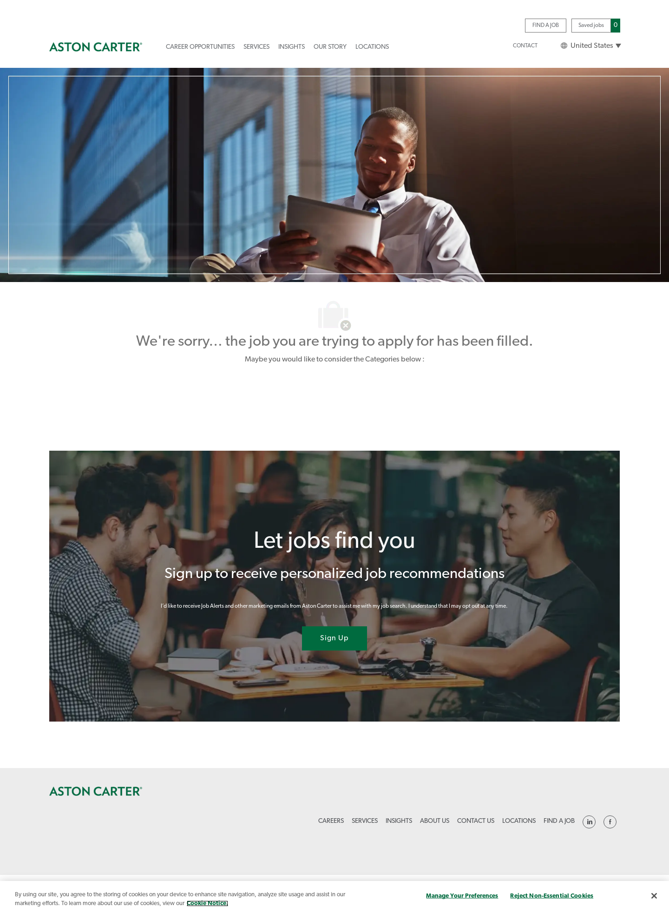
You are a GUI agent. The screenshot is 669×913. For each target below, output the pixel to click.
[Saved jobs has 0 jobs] (595, 25)
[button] (590, 46)
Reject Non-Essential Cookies (551, 896)
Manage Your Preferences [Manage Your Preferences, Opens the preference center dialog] (462, 896)
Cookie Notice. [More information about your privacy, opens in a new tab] (207, 903)
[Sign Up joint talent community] (334, 638)
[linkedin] (589, 821)
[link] (95, 47)
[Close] (654, 896)
